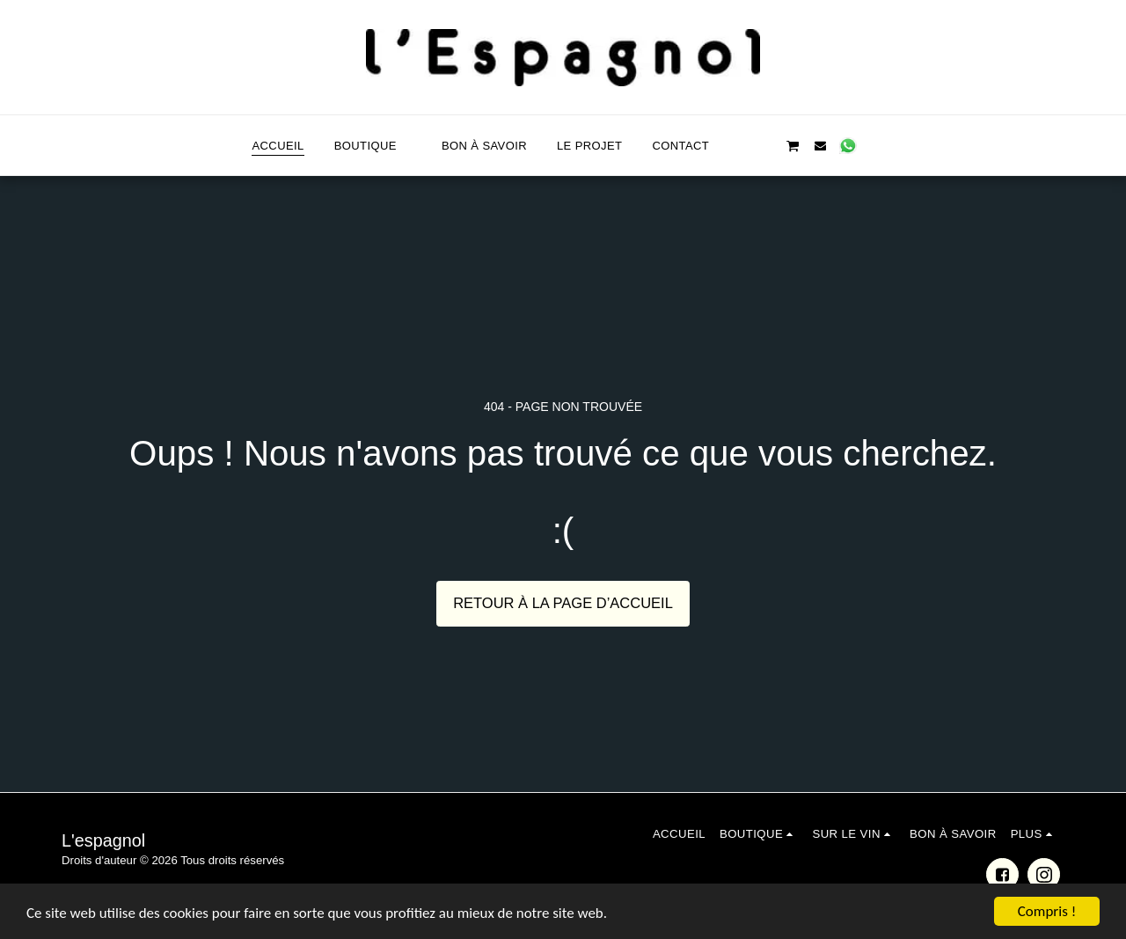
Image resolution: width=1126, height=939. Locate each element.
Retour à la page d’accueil (563, 603)
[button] (737, 145)
